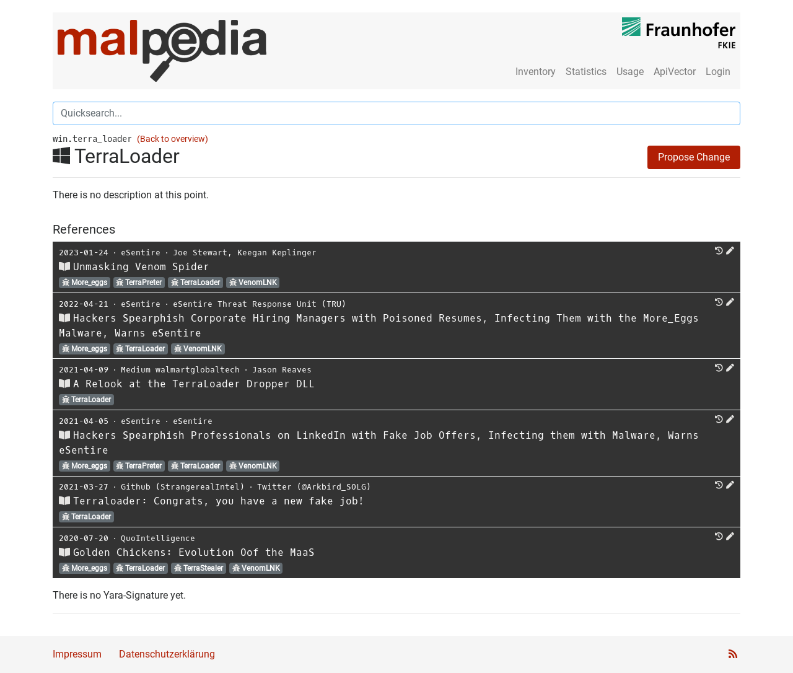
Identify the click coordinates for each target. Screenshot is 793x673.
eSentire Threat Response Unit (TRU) (259, 304)
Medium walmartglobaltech (180, 369)
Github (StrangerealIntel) (183, 487)
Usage (630, 71)
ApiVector (675, 71)
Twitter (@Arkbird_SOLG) (314, 487)
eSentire (140, 252)
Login (718, 71)
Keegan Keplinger (277, 252)
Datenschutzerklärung (167, 654)
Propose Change (694, 157)
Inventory (535, 71)
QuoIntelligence (158, 538)
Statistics (586, 71)
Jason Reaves (282, 369)
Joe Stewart (200, 252)
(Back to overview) (172, 139)
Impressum (77, 654)
